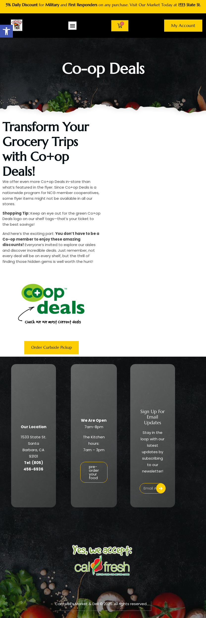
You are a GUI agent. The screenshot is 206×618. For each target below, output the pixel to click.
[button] (6, 31)
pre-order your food (94, 472)
